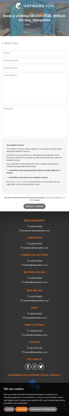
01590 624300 (34, 227)
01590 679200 (34, 261)
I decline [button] (21, 409)
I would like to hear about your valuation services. (27, 177)
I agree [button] (9, 409)
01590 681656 (34, 314)
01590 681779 (34, 331)
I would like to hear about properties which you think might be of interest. (33, 171)
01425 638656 (34, 297)
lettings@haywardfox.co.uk (34, 265)
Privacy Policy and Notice (19, 182)
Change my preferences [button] (42, 409)
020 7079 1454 (34, 348)
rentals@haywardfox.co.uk (34, 335)
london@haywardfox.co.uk (34, 352)
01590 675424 (34, 244)
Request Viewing (34, 206)
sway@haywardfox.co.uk (34, 318)
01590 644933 (34, 278)
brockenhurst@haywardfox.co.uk (34, 231)
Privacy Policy (49, 198)
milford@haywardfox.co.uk (34, 282)
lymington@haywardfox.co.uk (35, 248)
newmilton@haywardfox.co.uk (34, 301)
